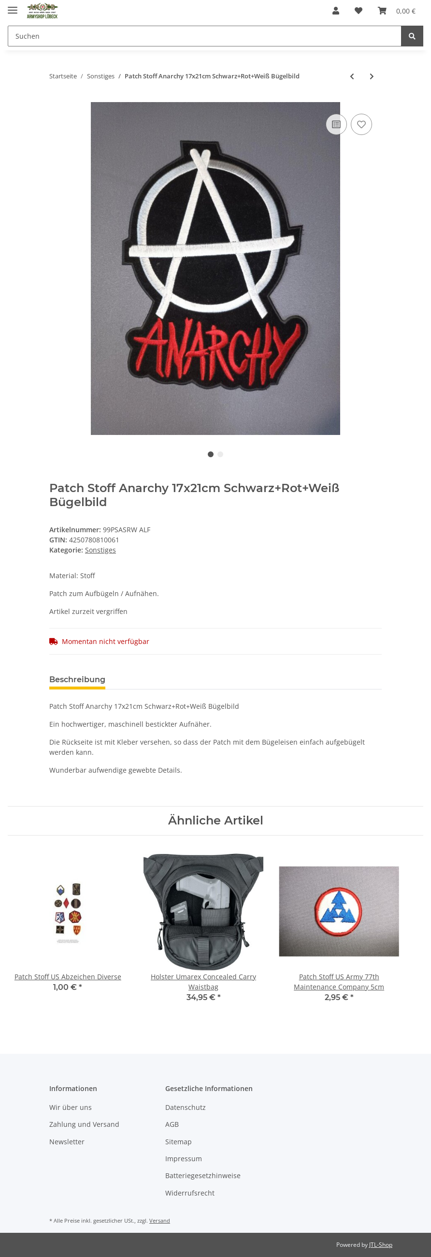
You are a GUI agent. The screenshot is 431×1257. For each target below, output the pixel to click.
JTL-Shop (380, 1245)
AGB (172, 1124)
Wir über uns (70, 1107)
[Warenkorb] (396, 10)
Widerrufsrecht (190, 1192)
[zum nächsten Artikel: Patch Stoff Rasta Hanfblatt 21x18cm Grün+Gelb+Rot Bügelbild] (372, 76)
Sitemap (178, 1141)
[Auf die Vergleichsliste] (336, 124)
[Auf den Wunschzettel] (361, 124)
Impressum (183, 1158)
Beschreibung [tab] (77, 679)
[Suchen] (205, 36)
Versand (159, 1220)
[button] (336, 10)
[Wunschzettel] (358, 10)
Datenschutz (185, 1107)
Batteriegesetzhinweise (203, 1175)
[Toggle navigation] (12, 6)
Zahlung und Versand (84, 1124)
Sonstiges (100, 549)
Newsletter (67, 1141)
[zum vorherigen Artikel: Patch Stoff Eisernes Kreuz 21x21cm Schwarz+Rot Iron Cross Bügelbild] (352, 76)
